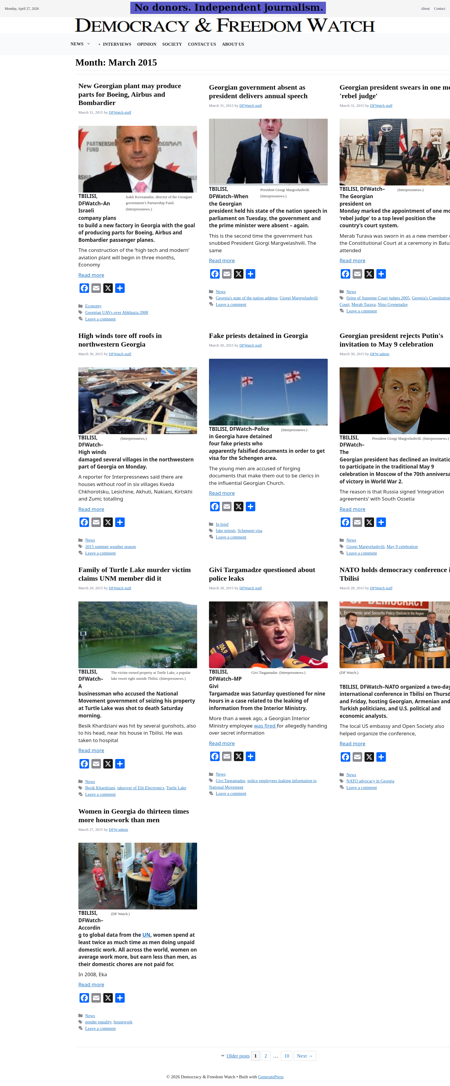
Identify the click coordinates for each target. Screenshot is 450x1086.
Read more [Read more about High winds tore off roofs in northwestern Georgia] (91, 509)
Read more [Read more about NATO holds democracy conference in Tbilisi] (352, 743)
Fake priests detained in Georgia (258, 335)
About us (233, 44)
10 (288, 1055)
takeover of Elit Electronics (140, 787)
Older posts (238, 1056)
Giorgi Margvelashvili (299, 298)
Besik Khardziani (100, 787)
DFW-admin (379, 354)
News (84, 44)
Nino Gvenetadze (393, 304)
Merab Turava (363, 304)
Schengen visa (249, 530)
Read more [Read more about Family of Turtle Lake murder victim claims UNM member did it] (91, 750)
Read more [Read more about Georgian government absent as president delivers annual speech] (222, 260)
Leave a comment (100, 319)
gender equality (98, 1022)
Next (305, 1056)
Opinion (146, 44)
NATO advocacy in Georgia (370, 781)
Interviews (117, 44)
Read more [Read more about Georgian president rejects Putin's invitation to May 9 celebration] (352, 509)
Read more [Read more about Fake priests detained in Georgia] (222, 493)
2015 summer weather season (110, 546)
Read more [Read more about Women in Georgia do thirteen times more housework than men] (91, 984)
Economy (93, 306)
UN (146, 934)
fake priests (225, 530)
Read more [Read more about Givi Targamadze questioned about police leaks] (222, 743)
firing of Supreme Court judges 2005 (378, 298)
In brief (222, 524)
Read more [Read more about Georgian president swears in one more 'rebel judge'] (352, 260)
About (425, 9)
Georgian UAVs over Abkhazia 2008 (116, 312)
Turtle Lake (176, 787)
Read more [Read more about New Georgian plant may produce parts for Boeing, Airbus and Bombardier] (91, 275)
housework (123, 1022)
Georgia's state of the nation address (247, 298)
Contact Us (202, 44)
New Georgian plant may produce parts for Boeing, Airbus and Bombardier (129, 94)
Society (172, 44)
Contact (439, 9)
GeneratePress (271, 1076)
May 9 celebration (402, 546)
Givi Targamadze (230, 780)
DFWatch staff (120, 112)
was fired (265, 725)
